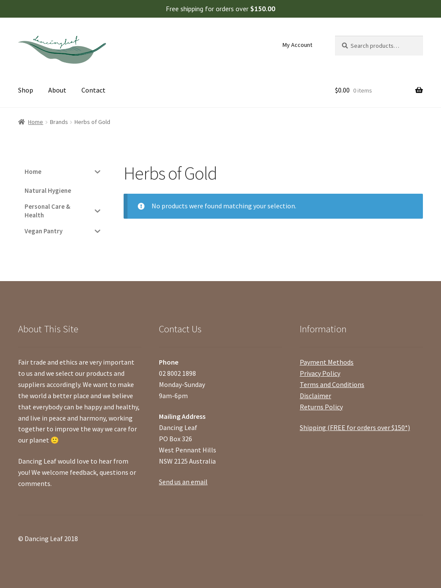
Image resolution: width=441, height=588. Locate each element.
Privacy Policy (320, 373)
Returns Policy (321, 406)
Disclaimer (315, 395)
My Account (297, 45)
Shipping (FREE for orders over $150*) (355, 427)
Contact (93, 90)
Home (35, 122)
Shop (25, 90)
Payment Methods (327, 362)
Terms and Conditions (332, 384)
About (57, 90)
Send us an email (183, 481)
